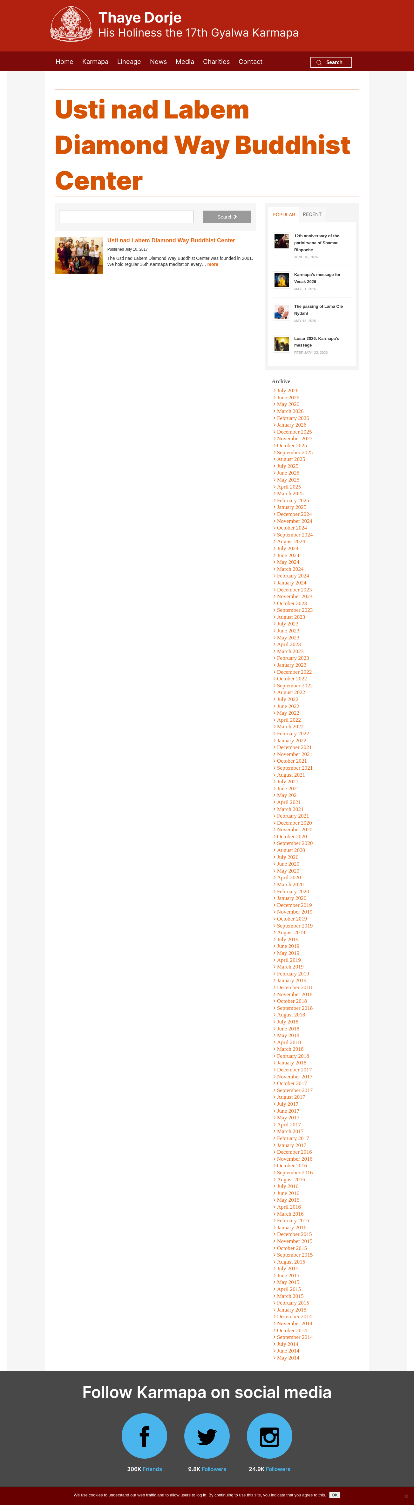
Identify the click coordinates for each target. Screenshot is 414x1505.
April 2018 (289, 1042)
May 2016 (288, 1200)
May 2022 (288, 713)
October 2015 (292, 1248)
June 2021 (288, 789)
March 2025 (290, 493)
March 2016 (290, 1214)
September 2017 (295, 1090)
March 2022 (290, 727)
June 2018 (288, 1029)
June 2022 (288, 706)
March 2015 (290, 1296)
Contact (250, 61)
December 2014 (294, 1316)
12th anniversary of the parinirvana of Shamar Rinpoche (316, 242)
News (158, 61)
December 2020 (294, 823)
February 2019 (293, 974)
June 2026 (288, 398)
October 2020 (292, 836)
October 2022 (292, 679)
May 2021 (288, 795)
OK (335, 1495)
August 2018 (291, 1015)
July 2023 (288, 624)
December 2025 (294, 432)
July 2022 (288, 699)
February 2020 (293, 891)
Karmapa (95, 61)
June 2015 (288, 1275)
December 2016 (294, 1152)
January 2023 (292, 665)
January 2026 (292, 425)
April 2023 (289, 644)
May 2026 (288, 404)
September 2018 (295, 1008)
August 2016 (291, 1180)
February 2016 (293, 1221)
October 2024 (292, 528)
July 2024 (288, 548)
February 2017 (293, 1138)
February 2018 (293, 1056)
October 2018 (292, 1001)
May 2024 (288, 562)
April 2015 (289, 1289)
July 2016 (288, 1186)
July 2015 (288, 1268)
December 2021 (294, 747)
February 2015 (293, 1303)
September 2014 (295, 1337)
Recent (312, 214)
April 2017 (289, 1125)
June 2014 (288, 1351)
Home (64, 61)
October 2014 (292, 1330)
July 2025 (288, 466)
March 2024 (290, 569)
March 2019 (290, 967)
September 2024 (295, 535)
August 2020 (291, 850)
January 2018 (292, 1063)
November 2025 (295, 438)
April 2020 (289, 877)
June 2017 (288, 1111)
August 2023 (291, 617)
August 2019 (291, 932)
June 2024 (288, 555)
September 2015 (295, 1255)
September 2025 (295, 452)
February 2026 (293, 418)
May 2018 (288, 1035)
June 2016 (288, 1193)
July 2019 (288, 939)
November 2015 (295, 1241)
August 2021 (291, 775)
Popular (284, 214)
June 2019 (288, 946)
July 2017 (288, 1104)
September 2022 (295, 686)
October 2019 (292, 919)
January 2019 (292, 980)
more (212, 264)
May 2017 (288, 1118)
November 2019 (295, 912)
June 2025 (288, 473)
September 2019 (295, 926)
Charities (216, 61)
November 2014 (295, 1323)
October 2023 (292, 603)
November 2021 (295, 754)
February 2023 (293, 658)
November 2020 (295, 830)
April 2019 (289, 960)
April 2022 (289, 720)
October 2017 (292, 1083)
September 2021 (295, 768)
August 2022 (291, 692)
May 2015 (288, 1282)
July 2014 (288, 1344)
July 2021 (288, 782)
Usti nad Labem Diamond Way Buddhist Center (171, 240)
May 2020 (288, 871)
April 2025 (289, 487)
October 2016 (292, 1166)
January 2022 (292, 741)
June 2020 (288, 864)
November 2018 (295, 994)
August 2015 (291, 1262)
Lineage (129, 61)
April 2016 (289, 1207)
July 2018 (288, 1022)
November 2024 (295, 521)
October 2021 (292, 761)
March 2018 (290, 1049)
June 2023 (288, 631)
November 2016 (295, 1159)
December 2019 (294, 905)
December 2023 (294, 590)
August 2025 (291, 459)
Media (185, 61)
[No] (406, 1496)
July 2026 (288, 391)
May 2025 (288, 480)
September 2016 (295, 1173)
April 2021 (289, 802)
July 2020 (288, 857)
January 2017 (292, 1145)
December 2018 (294, 987)
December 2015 (294, 1234)
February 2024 (293, 576)
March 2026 (290, 411)
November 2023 (295, 596)
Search (329, 62)
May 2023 (288, 638)
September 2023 (295, 610)
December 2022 (294, 672)
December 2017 (294, 1070)
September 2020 (295, 843)
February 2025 (293, 500)
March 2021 (290, 809)
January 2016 (292, 1228)
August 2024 (291, 541)
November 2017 (295, 1077)
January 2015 (292, 1310)
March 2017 (290, 1131)
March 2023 (290, 651)
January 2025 (292, 507)
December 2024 (294, 514)
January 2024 (292, 583)
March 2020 (290, 884)
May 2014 (288, 1358)
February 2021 (293, 816)
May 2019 (288, 953)
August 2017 (291, 1097)
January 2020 (292, 898)
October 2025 (292, 445)
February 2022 (293, 734)
